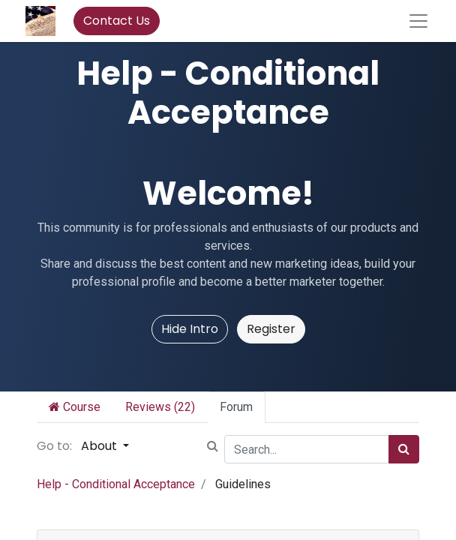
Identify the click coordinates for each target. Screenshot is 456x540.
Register (271, 329)
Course (74, 407)
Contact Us (116, 20)
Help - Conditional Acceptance (116, 484)
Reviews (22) (160, 407)
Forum (236, 407)
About (100, 445)
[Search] (403, 449)
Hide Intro (189, 329)
